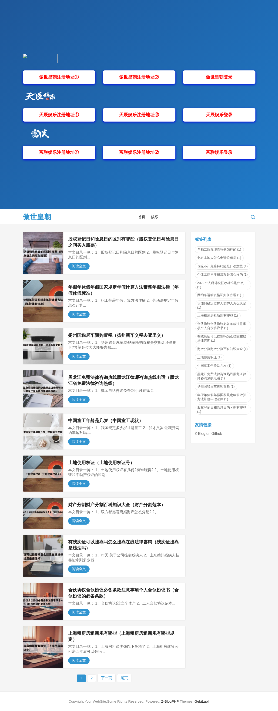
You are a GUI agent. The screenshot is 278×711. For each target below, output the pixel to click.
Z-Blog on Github (208, 434)
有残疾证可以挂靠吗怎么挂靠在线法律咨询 (221, 338)
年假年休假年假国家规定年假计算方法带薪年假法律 (221, 397)
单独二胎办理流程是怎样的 (219, 249)
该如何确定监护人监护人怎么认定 (221, 305)
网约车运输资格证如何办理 (219, 295)
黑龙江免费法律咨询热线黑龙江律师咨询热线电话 (221, 376)
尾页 (124, 678)
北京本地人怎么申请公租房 (219, 258)
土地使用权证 (209, 357)
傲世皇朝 (37, 217)
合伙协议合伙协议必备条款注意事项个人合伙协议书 (221, 326)
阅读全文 (79, 266)
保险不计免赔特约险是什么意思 (222, 266)
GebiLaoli (201, 701)
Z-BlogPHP (170, 701)
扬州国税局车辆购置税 (216, 386)
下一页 (106, 678)
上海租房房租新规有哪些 (217, 315)
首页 (141, 217)
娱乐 (154, 217)
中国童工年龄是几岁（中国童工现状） (105, 420)
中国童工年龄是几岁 (214, 365)
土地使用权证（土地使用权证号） (101, 462)
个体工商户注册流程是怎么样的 (222, 274)
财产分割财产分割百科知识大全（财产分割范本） (116, 504)
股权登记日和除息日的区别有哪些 (221, 409)
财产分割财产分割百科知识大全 (222, 349)
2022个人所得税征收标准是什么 (220, 285)
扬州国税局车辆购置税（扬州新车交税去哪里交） (116, 335)
